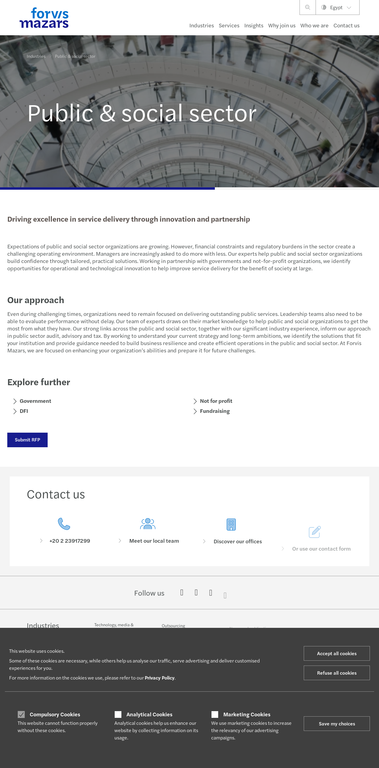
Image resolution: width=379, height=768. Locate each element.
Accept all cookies (337, 653)
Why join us (282, 25)
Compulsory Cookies (55, 714)
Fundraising (214, 410)
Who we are (314, 25)
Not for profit (216, 400)
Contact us (346, 25)
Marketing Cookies (246, 714)
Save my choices (337, 723)
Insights (253, 25)
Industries (201, 25)
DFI (23, 410)
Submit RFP (27, 439)
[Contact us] (64, 532)
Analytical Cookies (149, 714)
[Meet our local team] (148, 539)
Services (229, 25)
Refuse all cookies (337, 672)
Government (35, 400)
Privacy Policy (159, 677)
